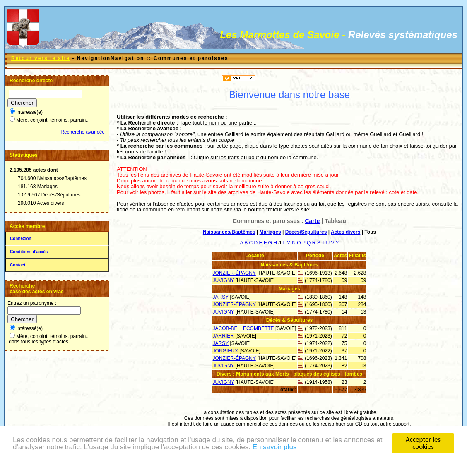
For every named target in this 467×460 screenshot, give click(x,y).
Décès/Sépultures (306, 232)
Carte (312, 221)
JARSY (221, 297)
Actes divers (345, 232)
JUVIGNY (223, 280)
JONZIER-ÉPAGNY (234, 273)
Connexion (20, 238)
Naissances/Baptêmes (229, 232)
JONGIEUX (225, 351)
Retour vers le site (40, 58)
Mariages (270, 232)
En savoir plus (275, 448)
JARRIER (223, 336)
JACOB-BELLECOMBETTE (243, 328)
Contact (17, 265)
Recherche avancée (82, 132)
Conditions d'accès (29, 251)
